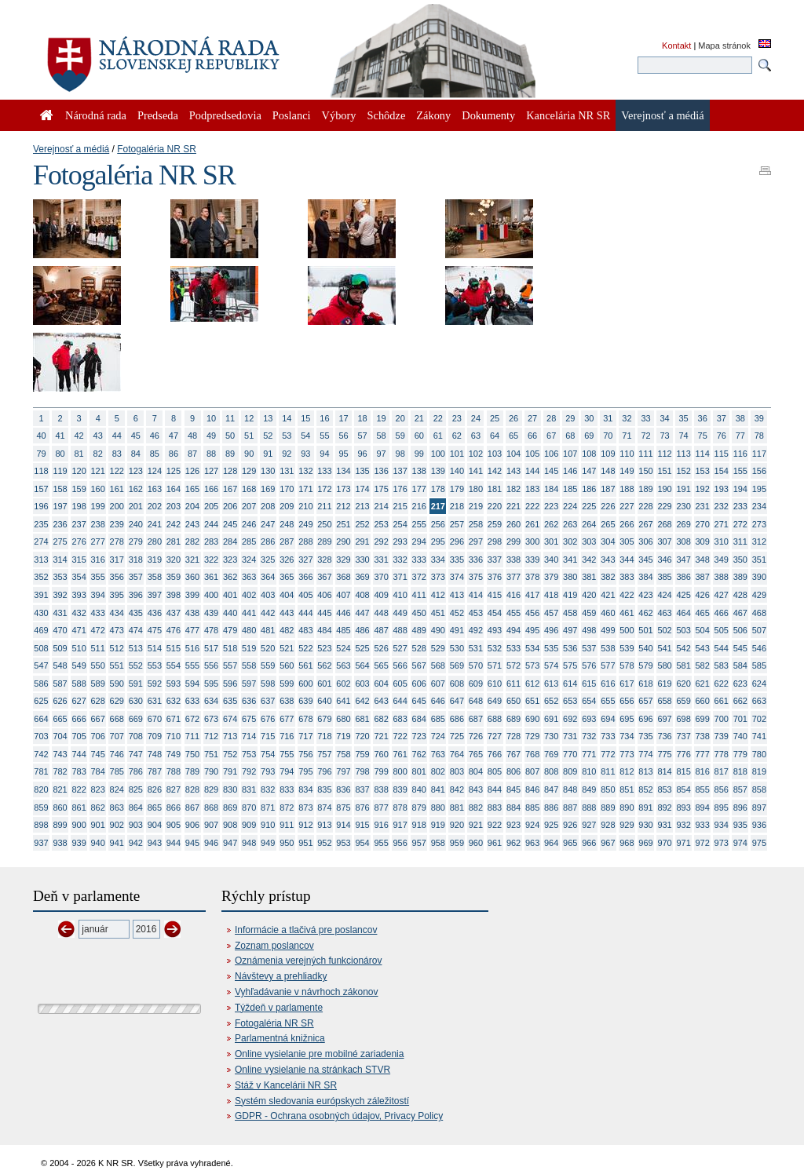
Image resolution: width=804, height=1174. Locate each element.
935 (740, 824)
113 (683, 453)
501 (645, 630)
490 (438, 630)
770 (570, 754)
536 (570, 648)
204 (192, 506)
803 (457, 771)
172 (324, 489)
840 (419, 789)
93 (305, 453)
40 (41, 435)
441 (249, 613)
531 (476, 648)
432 (78, 613)
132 (305, 471)
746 (117, 754)
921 (476, 824)
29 (570, 418)
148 (608, 471)
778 (721, 754)
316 (98, 559)
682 (381, 719)
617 (626, 683)
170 (287, 489)
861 (78, 807)
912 (305, 824)
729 (532, 736)
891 (645, 807)
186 (589, 489)
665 (60, 719)
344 (626, 559)
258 (476, 524)
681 (362, 719)
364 (268, 577)
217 (438, 506)
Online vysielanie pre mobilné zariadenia (319, 1053)
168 (249, 489)
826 (155, 789)
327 (305, 559)
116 (740, 453)
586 (41, 683)
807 (532, 771)
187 (608, 489)
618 (645, 683)
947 (230, 843)
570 (476, 665)
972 (703, 843)
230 (683, 506)
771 (589, 754)
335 (457, 559)
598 (268, 683)
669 (136, 719)
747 (136, 754)
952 (324, 843)
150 (645, 471)
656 (626, 700)
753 (249, 754)
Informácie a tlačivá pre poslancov (306, 929)
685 (438, 719)
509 (60, 648)
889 (608, 807)
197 (60, 506)
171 (305, 489)
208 (268, 506)
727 (495, 736)
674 (230, 719)
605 (400, 683)
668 (117, 719)
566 (400, 665)
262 (551, 524)
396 (136, 595)
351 (759, 559)
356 (117, 577)
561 (305, 665)
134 (343, 471)
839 (400, 789)
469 (41, 630)
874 (324, 807)
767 (513, 754)
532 (495, 648)
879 (419, 807)
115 (721, 453)
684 (419, 719)
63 (476, 435)
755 (287, 754)
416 (513, 595)
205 (211, 506)
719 (343, 736)
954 (362, 843)
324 (249, 559)
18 (362, 418)
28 (551, 418)
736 (664, 736)
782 (60, 771)
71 (626, 435)
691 (551, 719)
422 (626, 595)
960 (476, 843)
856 (721, 789)
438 (192, 613)
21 (419, 418)
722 (400, 736)
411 (419, 595)
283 (211, 541)
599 (287, 683)
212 (343, 506)
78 (759, 435)
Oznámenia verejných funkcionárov (308, 960)
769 (551, 754)
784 (98, 771)
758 (343, 754)
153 (703, 471)
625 (41, 700)
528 (419, 648)
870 (249, 807)
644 (400, 700)
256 (438, 524)
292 (381, 541)
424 (664, 595)
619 (664, 683)
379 (551, 577)
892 (664, 807)
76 (721, 435)
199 (98, 506)
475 (155, 630)
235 (41, 524)
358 (155, 577)
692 (570, 719)
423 (645, 595)
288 (305, 541)
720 (362, 736)
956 (400, 843)
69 (589, 435)
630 (136, 700)
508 (41, 648)
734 (626, 736)
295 (438, 541)
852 (645, 789)
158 (60, 489)
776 (683, 754)
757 (324, 754)
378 (532, 577)
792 (249, 771)
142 (495, 471)
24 (476, 418)
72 (645, 435)
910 (268, 824)
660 (703, 700)
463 (664, 613)
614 (570, 683)
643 (381, 700)
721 (381, 736)
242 (173, 524)
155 (740, 471)
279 (136, 541)
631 (155, 700)
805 (495, 771)
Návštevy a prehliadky (281, 976)
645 (419, 700)
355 (98, 577)
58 (381, 435)
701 (740, 719)
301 (551, 541)
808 (551, 771)
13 (267, 418)
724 (438, 736)
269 (683, 524)
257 (457, 524)
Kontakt (676, 45)
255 (419, 524)
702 (759, 719)
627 (78, 700)
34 (664, 418)
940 (98, 843)
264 (589, 524)
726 (476, 736)
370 (381, 577)
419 (570, 595)
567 (419, 665)
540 (645, 648)
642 (362, 700)
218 (457, 506)
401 (230, 595)
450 (419, 613)
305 (626, 541)
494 (513, 630)
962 (513, 843)
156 (759, 471)
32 (626, 418)
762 (419, 754)
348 (703, 559)
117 (759, 453)
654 (589, 700)
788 (173, 771)
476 (173, 630)
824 (117, 789)
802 (438, 771)
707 (117, 736)
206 (230, 506)
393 (78, 595)
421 (608, 595)
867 (192, 807)
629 (117, 700)
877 (381, 807)
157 (41, 489)
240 (136, 524)
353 (60, 577)
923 (513, 824)
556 (211, 665)
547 (41, 665)
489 (419, 630)
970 (664, 843)
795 (305, 771)
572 (513, 665)
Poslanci (291, 115)
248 (287, 524)
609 (476, 683)
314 (60, 559)
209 (287, 506)
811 (608, 771)
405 (305, 595)
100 (438, 453)
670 (155, 719)
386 (683, 577)
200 (117, 506)
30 (589, 418)
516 (192, 648)
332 (400, 559)
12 (249, 418)
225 (589, 506)
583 (721, 665)
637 (268, 700)
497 (570, 630)
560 (287, 665)
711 (192, 736)
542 (683, 648)
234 (759, 506)
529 (438, 648)
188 (626, 489)
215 (400, 506)
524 (343, 648)
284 (230, 541)
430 (41, 613)
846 (532, 789)
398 (173, 595)
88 (211, 453)
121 (98, 471)
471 (78, 630)
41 (59, 435)
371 (400, 577)
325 (268, 559)
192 (703, 489)
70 (607, 435)
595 (211, 683)
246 (249, 524)
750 (192, 754)
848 (570, 789)
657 (645, 700)
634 (211, 700)
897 (759, 807)
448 (381, 613)
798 (362, 771)
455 (513, 613)
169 (268, 489)
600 (305, 683)
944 (173, 843)
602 (343, 683)
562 (324, 665)
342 (589, 559)
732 (589, 736)
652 (551, 700)
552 (136, 665)
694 (608, 719)
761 (400, 754)
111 (645, 453)
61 (438, 435)
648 (476, 700)
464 (683, 613)
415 (495, 595)
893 (683, 807)
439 (211, 613)
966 (589, 843)
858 (759, 789)
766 (495, 754)
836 (343, 789)
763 (438, 754)
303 (589, 541)
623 (740, 683)
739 (721, 736)
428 (740, 595)
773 (626, 754)
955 (381, 843)
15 (305, 418)
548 (60, 665)
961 (495, 843)
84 (136, 453)
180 (476, 489)
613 (551, 683)
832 (268, 789)
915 (362, 824)
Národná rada (95, 115)
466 (721, 613)
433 (98, 613)
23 (457, 418)
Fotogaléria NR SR (156, 149)
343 (608, 559)
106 (551, 453)
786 (136, 771)
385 (664, 577)
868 (211, 807)
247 (268, 524)
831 (249, 789)
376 (495, 577)
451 (438, 613)
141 (476, 471)
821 (60, 789)
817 (721, 771)
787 (155, 771)
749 (173, 754)
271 (721, 524)
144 (532, 471)
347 (683, 559)
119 (60, 471)
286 (268, 541)
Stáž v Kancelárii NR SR (286, 1085)
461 (626, 613)
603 (362, 683)
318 (136, 559)
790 (211, 771)
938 (60, 843)
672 (192, 719)
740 (740, 736)
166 (211, 489)
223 (551, 506)
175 (381, 489)
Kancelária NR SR (568, 115)
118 (41, 471)
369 (362, 577)
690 (532, 719)
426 (703, 595)
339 (532, 559)
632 (173, 700)
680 (343, 719)
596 (230, 683)
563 (343, 665)
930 (645, 824)
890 (626, 807)
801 (419, 771)
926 (570, 824)
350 (740, 559)
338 (513, 559)
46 (154, 435)
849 (589, 789)
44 (117, 435)
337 (495, 559)
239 (117, 524)
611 (513, 683)
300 (532, 541)
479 (230, 630)
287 (287, 541)
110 (626, 453)
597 (249, 683)
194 (740, 489)
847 (551, 789)
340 (551, 559)
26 (513, 418)
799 (381, 771)
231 (703, 506)
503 (683, 630)
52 (267, 435)
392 (60, 595)
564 (362, 665)
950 (287, 843)
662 (740, 700)
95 (343, 453)
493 (495, 630)
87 (192, 453)
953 (343, 843)
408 (362, 595)
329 (343, 559)
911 (287, 824)
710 (173, 736)
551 (117, 665)
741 (759, 736)
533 (513, 648)
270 (703, 524)
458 (570, 613)
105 (532, 453)
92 (286, 453)
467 (740, 613)
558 (249, 665)
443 (287, 613)
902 (117, 824)
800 (400, 771)
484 (324, 630)
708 (136, 736)
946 (211, 843)
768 (532, 754)
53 (286, 435)
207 (249, 506)
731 (570, 736)
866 (173, 807)
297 (476, 541)
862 (98, 807)
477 (192, 630)
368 (343, 577)
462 (645, 613)
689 (513, 719)
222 (532, 506)
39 (759, 418)
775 (664, 754)
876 (362, 807)
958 (438, 843)
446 (343, 613)
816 (703, 771)
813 (645, 771)
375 (476, 577)
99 (419, 453)
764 (457, 754)
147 (589, 471)
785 (117, 771)
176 (400, 489)
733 (608, 736)
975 (759, 843)
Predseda (157, 115)
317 (117, 559)
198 (78, 506)
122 (117, 471)
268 (664, 524)
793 (268, 771)
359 (173, 577)
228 (645, 506)
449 (400, 613)
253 (381, 524)
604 (381, 683)
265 (608, 524)
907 (211, 824)
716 (287, 736)
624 (759, 683)
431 (60, 613)
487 (381, 630)
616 (608, 683)
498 (589, 630)
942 (136, 843)
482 (287, 630)
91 (267, 453)
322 (211, 559)
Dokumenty (488, 115)
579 (645, 665)
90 (249, 453)
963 (532, 843)
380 (570, 577)
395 (117, 595)
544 (721, 648)
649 (495, 700)
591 (136, 683)
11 (230, 418)
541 (664, 648)
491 (457, 630)
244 (211, 524)
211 (324, 506)
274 (41, 541)
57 (362, 435)
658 (664, 700)
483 (305, 630)
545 (740, 648)
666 (78, 719)
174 (362, 489)
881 (457, 807)
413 (457, 595)
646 (438, 700)
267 (645, 524)
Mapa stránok (724, 45)
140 (457, 471)
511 (98, 648)
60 (419, 435)
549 (78, 665)
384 (645, 577)
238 (98, 524)
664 (41, 719)
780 (759, 754)
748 (155, 754)
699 (703, 719)
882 (476, 807)
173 (343, 489)
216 (419, 506)
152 (683, 471)
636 (249, 700)
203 (173, 506)
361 (211, 577)
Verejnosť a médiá (71, 149)
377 (513, 577)
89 (230, 453)
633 (192, 700)
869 (230, 807)
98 (400, 453)
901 (98, 824)
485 (343, 630)
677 (287, 719)
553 (155, 665)
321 (192, 559)
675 (249, 719)
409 (381, 595)
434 (117, 613)
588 (78, 683)
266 (626, 524)
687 (476, 719)
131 (287, 471)
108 (589, 453)
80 (59, 453)
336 (476, 559)
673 (211, 719)
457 (551, 613)
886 (551, 807)
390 (759, 577)
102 (476, 453)
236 (60, 524)
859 (41, 807)
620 (683, 683)
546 (759, 648)
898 (41, 824)
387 (703, 577)
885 (532, 807)
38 (740, 418)
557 (230, 665)
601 (324, 683)
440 (230, 613)
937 (41, 843)
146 (570, 471)
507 (759, 630)
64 (494, 435)
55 (324, 435)
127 (211, 471)
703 (41, 736)
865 (155, 807)
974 (740, 843)
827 (173, 789)
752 (230, 754)
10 (211, 418)
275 (60, 541)
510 (78, 648)
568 (438, 665)
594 (192, 683)
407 (343, 595)
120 (78, 471)
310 (721, 541)
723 (419, 736)
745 (98, 754)
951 (305, 843)
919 (438, 824)
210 (305, 506)
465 (703, 613)
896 (740, 807)
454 (495, 613)
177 (419, 489)
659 (683, 700)
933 (703, 824)
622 (721, 683)
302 (570, 541)
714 (249, 736)
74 (684, 435)
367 (324, 577)
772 (608, 754)
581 (683, 665)
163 (155, 489)
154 (721, 471)
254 (400, 524)
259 (495, 524)
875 (343, 807)
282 (192, 541)
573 (532, 665)
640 (324, 700)
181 (495, 489)
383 (626, 577)
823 (98, 789)
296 (457, 541)
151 (664, 471)
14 (286, 418)
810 (589, 771)
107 (570, 453)
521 (287, 648)
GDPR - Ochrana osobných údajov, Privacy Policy (339, 1115)
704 (60, 736)
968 (626, 843)
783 (78, 771)
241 (155, 524)
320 (173, 559)
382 (608, 577)
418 (551, 595)
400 (211, 595)
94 (324, 453)
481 (268, 630)
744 (78, 754)
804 (476, 771)
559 (268, 665)
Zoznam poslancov (274, 945)
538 (608, 648)
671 (173, 719)
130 (268, 471)
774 (645, 754)
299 (513, 541)
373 (438, 577)
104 (513, 453)
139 (438, 471)
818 (740, 771)
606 (419, 683)
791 (230, 771)
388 (721, 577)
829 (211, 789)
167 (230, 489)
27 (532, 418)
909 (249, 824)
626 (60, 700)
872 (287, 807)
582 (703, 665)
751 (211, 754)
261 (532, 524)
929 (626, 824)
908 (230, 824)
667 (98, 719)
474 (136, 630)
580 (664, 665)
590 (117, 683)
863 (117, 807)
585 (759, 665)
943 (155, 843)
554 (173, 665)
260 (513, 524)
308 (683, 541)
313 (41, 559)
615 (589, 683)
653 (570, 700)
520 (268, 648)
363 (249, 577)
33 (645, 418)
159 (78, 489)
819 (759, 771)
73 (664, 435)
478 (211, 630)
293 (400, 541)
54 (305, 435)
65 (513, 435)
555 (192, 665)
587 (60, 683)
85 (154, 453)
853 (664, 789)
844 (495, 789)
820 (41, 789)
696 (645, 719)
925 (551, 824)
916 (381, 824)
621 (703, 683)
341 (570, 559)
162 (136, 489)
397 (155, 595)
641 (343, 700)
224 (570, 506)
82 (98, 453)
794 (287, 771)
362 (230, 577)
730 (551, 736)
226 (608, 506)
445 (324, 613)
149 (626, 471)
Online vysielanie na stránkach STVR (312, 1069)
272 (740, 524)
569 (457, 665)
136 (381, 471)
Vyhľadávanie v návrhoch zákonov (306, 991)
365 (287, 577)
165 (192, 489)
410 (400, 595)
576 (589, 665)
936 (759, 824)
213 (362, 506)
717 (305, 736)
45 (136, 435)
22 (438, 418)
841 (438, 789)
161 (117, 489)
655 (608, 700)
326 (287, 559)
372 (419, 577)
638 (287, 700)
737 (683, 736)
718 (324, 736)
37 (721, 418)
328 (324, 559)
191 (683, 489)
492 (476, 630)
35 (684, 418)
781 (41, 771)
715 (268, 736)
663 (759, 700)
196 (41, 506)
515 (173, 648)
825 (136, 789)
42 (79, 435)
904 (155, 824)
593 (173, 683)
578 (626, 665)
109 (608, 453)
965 (570, 843)
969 (645, 843)
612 (532, 683)
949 (268, 843)
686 (457, 719)
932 (683, 824)
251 (343, 524)
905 (173, 824)
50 (230, 435)
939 (78, 843)
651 (532, 700)
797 (343, 771)
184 (551, 489)
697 (664, 719)
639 (305, 700)
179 (457, 489)
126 (192, 471)
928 (608, 824)
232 (721, 506)
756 (305, 754)
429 (759, 595)
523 (324, 648)
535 (551, 648)
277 (98, 541)
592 (155, 683)
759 (362, 754)
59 (400, 435)
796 (324, 771)
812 (626, 771)
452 (457, 613)
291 (362, 541)
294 (419, 541)
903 (136, 824)
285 (249, 541)
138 (419, 471)
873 (305, 807)
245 (230, 524)
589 (98, 683)
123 (136, 471)
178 (438, 489)
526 (381, 648)
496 (551, 630)
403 (268, 595)
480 (249, 630)
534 (532, 648)
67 (551, 435)
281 (173, 541)
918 (419, 824)
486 (362, 630)
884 (513, 807)
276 (78, 541)
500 (626, 630)
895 (721, 807)
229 (664, 506)
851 (626, 789)
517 (211, 648)
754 (268, 754)
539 (626, 648)
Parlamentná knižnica (280, 1038)
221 (513, 506)
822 (78, 789)
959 (457, 843)
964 (551, 843)
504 (703, 630)
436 (155, 613)
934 (721, 824)
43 (98, 435)
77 (740, 435)
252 (362, 524)
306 (645, 541)
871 (268, 807)
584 (740, 665)
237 (78, 524)
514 (155, 648)
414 (476, 595)
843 (476, 789)
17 (343, 418)
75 (702, 435)
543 (703, 648)
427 (721, 595)
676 (268, 719)
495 (532, 630)
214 (381, 506)
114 (703, 453)
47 (173, 435)
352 (41, 577)
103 (495, 453)
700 (721, 719)
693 (589, 719)
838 (381, 789)
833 (287, 789)
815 (683, 771)
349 (721, 559)
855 (703, 789)
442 (268, 613)
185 (570, 489)
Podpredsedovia (225, 115)
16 (324, 418)
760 (381, 754)
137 (400, 471)
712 (211, 736)
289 (324, 541)
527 (400, 648)
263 (570, 524)
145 (551, 471)
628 (98, 700)
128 (230, 471)
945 (192, 843)
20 (400, 418)
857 (740, 789)
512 (117, 648)
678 (305, 719)
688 (495, 719)
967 (608, 843)
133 (324, 471)
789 (192, 771)
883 (495, 807)
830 (230, 789)
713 (230, 736)
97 (381, 453)
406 (324, 595)
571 (495, 665)
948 (249, 843)
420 (589, 595)
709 (155, 736)
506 (740, 630)
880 (438, 807)
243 (192, 524)
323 (230, 559)
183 (532, 489)
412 (438, 595)
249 (305, 524)
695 (626, 719)
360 (192, 577)
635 (230, 700)
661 (721, 700)
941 (117, 843)
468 (759, 613)
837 (362, 789)
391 (41, 595)
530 (457, 648)
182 (513, 489)
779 (740, 754)
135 (362, 471)
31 (607, 418)
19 (381, 418)
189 (645, 489)
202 (155, 506)
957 (419, 843)
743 (60, 754)
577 (608, 665)
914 (343, 824)
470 (60, 630)
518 (230, 648)
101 (457, 453)
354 (78, 577)
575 (570, 665)
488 (400, 630)
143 (513, 471)
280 (155, 541)
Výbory (339, 115)
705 (78, 736)
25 (494, 418)
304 (608, 541)
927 (589, 824)
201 (136, 506)
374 (457, 577)
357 (136, 577)
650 (513, 700)
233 (740, 506)
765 (476, 754)
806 (513, 771)
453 (476, 613)
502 (664, 630)
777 (703, 754)
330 (362, 559)
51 (249, 435)
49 (211, 435)
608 (457, 683)
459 (589, 613)
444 (305, 613)
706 (98, 736)
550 (98, 665)
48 (192, 435)
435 (136, 613)
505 (721, 630)
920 (457, 824)
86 (173, 453)
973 (721, 843)
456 (532, 613)
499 (608, 630)
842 (457, 789)
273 (759, 524)
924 (532, 824)
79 (41, 453)
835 (324, 789)
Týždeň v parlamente (279, 1007)
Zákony (433, 115)
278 (117, 541)
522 (305, 648)
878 (400, 807)
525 (362, 648)
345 (645, 559)
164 (173, 489)
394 (98, 595)
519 (249, 648)
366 (305, 577)
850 (608, 789)
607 (438, 683)
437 (173, 613)
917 (400, 824)
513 (136, 648)
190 (664, 489)
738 (703, 736)
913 (324, 824)
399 (192, 595)
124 (155, 471)
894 (703, 807)
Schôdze (386, 115)
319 (155, 559)
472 (98, 630)
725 (457, 736)
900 (78, 824)
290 (343, 541)
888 (589, 807)
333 (419, 559)
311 (740, 541)
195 (759, 489)
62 (457, 435)
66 (532, 435)
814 (664, 771)
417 (532, 595)
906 (192, 824)
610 (495, 683)
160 (98, 489)
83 (117, 453)
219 (476, 506)
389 (740, 577)
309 (703, 541)
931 (664, 824)
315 (78, 559)
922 (495, 824)
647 (457, 700)
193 (721, 489)
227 (626, 506)
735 (645, 736)
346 (664, 559)
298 (495, 541)
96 (362, 453)
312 (759, 541)
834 (305, 789)
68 (570, 435)
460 (608, 613)
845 (513, 789)
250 (324, 524)
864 (136, 807)
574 (551, 665)
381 (589, 577)
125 (173, 471)
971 (683, 843)
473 (117, 630)
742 (41, 754)
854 (683, 789)
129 (249, 471)
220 (495, 506)
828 (192, 789)
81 (79, 453)
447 (362, 613)
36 (702, 418)
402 (249, 595)
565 (381, 665)
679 (324, 719)
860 (60, 807)
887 (570, 807)
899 (60, 824)
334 (438, 559)
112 (664, 453)
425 (683, 595)
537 (589, 648)
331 (381, 559)
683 (400, 719)
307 (664, 541)
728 (513, 736)
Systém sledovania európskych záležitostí (322, 1101)
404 (287, 595)
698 (683, 719)
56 (343, 435)
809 (570, 771)
